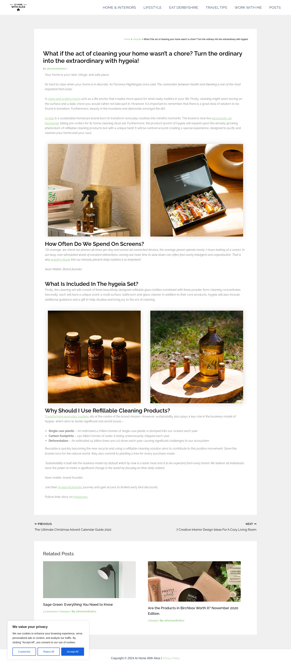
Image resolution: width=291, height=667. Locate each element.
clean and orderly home (64, 99)
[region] (48, 640)
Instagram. (80, 497)
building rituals (60, 259)
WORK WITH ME (248, 7)
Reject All (48, 651)
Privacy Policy (171, 657)
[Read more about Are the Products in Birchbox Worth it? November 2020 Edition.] (194, 580)
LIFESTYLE (154, 7)
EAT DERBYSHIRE (185, 7)
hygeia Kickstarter (70, 487)
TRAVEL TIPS (217, 7)
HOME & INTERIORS (121, 7)
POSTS (275, 7)
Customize (24, 651)
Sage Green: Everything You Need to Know (80, 603)
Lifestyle (66, 610)
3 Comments (50, 610)
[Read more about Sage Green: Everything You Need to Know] (89, 579)
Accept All (72, 651)
